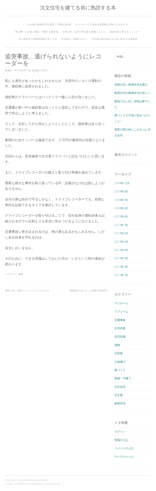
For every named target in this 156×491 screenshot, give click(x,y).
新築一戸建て (122, 378)
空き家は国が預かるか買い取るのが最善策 (114, 38)
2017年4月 (121, 250)
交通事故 (120, 320)
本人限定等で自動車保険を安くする (38, 38)
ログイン (120, 431)
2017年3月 (121, 258)
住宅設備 (120, 336)
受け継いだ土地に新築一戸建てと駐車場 (36, 31)
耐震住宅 (120, 403)
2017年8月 (121, 216)
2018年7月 (121, 200)
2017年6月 (121, 233)
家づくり (120, 370)
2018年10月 (121, 183)
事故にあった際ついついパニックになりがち (27, 290)
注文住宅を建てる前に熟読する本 (78, 7)
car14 (45, 70)
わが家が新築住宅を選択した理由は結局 (49, 24)
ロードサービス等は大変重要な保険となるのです (101, 24)
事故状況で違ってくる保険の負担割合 (88, 290)
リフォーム (121, 311)
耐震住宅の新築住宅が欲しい (132, 93)
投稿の (121, 440)
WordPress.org (123, 456)
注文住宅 (120, 386)
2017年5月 (121, 241)
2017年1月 (121, 275)
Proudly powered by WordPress (26, 480)
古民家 (118, 353)
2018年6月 (121, 208)
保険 (20, 274)
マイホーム (121, 303)
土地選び (120, 361)
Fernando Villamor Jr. (46, 483)
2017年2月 (121, 267)
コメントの (124, 448)
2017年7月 (121, 225)
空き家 (118, 395)
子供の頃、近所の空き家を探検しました (84, 31)
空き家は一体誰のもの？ (74, 38)
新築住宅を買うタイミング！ (125, 31)
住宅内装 (120, 328)
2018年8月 (121, 191)
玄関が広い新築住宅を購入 (131, 84)
